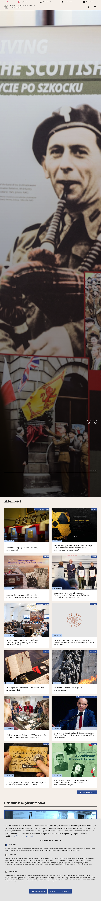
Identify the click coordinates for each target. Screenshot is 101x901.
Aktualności (12, 440)
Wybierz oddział (17, 8)
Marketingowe (13, 871)
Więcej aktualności (87, 731)
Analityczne (12, 854)
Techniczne (12, 844)
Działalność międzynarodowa (24, 742)
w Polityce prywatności (23, 836)
